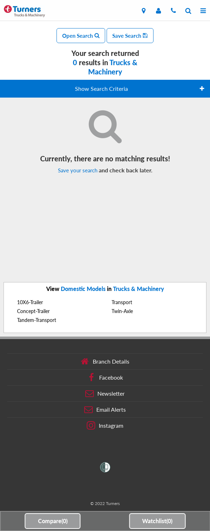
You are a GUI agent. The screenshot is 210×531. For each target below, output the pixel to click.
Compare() (53, 520)
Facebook (105, 377)
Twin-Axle (122, 311)
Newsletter (105, 393)
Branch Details (105, 361)
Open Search (80, 35)
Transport (122, 302)
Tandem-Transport (36, 320)
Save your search (77, 170)
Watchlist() (157, 520)
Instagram (105, 425)
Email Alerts (105, 409)
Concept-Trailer (33, 311)
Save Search (130, 35)
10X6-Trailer (30, 302)
